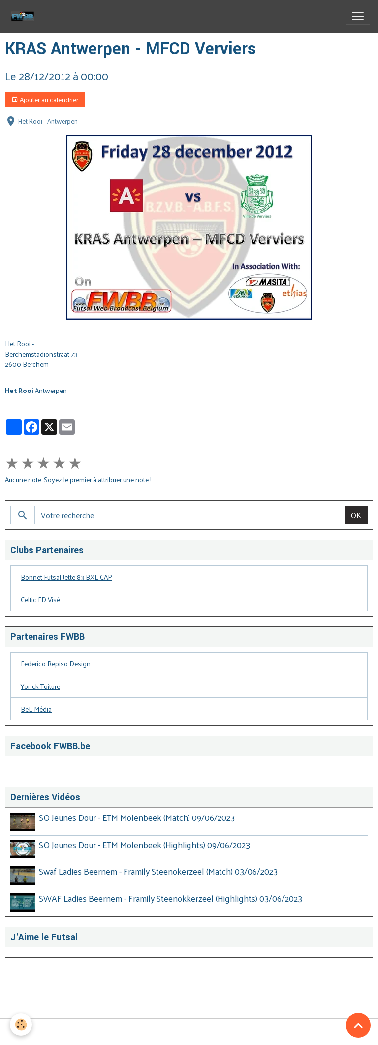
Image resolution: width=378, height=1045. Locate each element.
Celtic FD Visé (40, 599)
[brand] (24, 16)
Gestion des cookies (189, 1032)
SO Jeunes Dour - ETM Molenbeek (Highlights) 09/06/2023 (144, 844)
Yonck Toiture (40, 686)
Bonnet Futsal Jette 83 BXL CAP (66, 577)
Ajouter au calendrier (44, 100)
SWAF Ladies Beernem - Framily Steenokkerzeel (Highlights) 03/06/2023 (170, 898)
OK (356, 515)
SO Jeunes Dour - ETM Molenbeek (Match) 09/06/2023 (137, 817)
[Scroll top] (358, 1025)
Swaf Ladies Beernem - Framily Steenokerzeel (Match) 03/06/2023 (158, 871)
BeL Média (36, 709)
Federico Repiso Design (56, 663)
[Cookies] (21, 1024)
